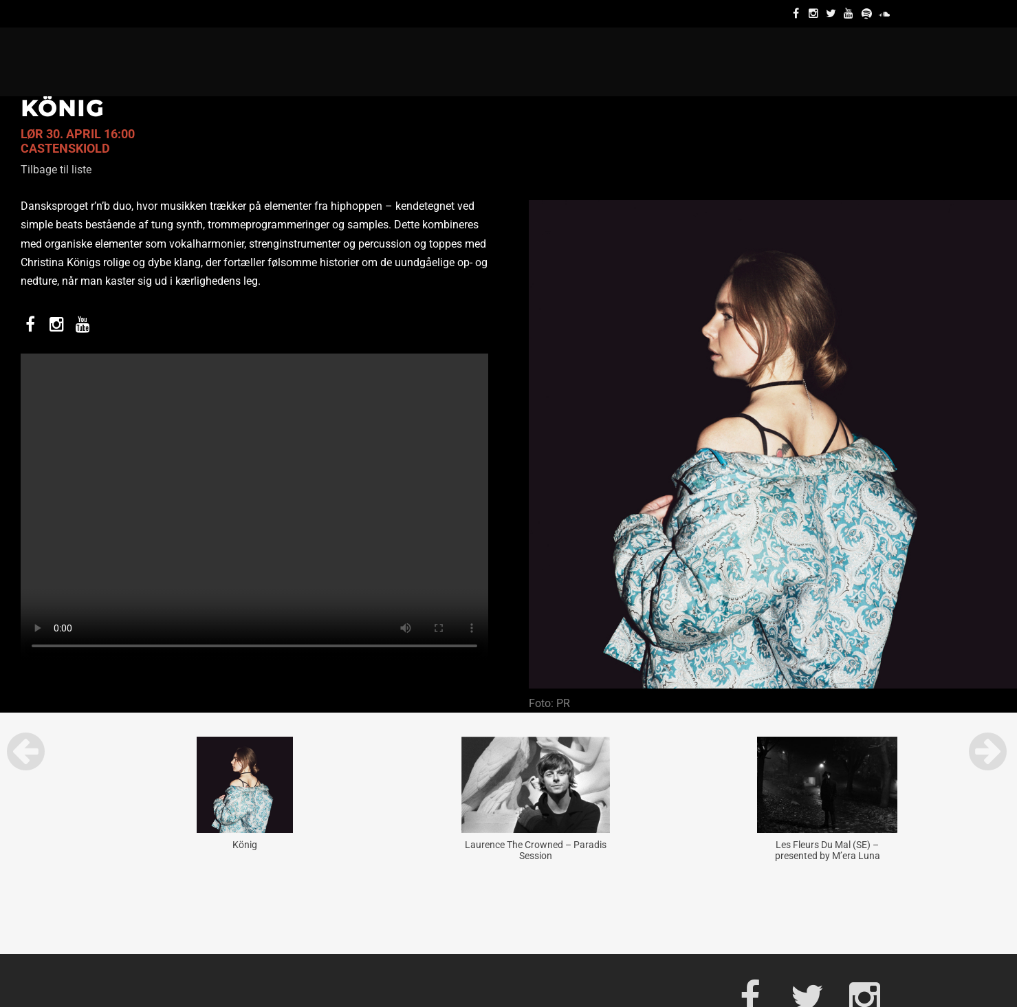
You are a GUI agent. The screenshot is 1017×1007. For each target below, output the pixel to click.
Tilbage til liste (56, 169)
